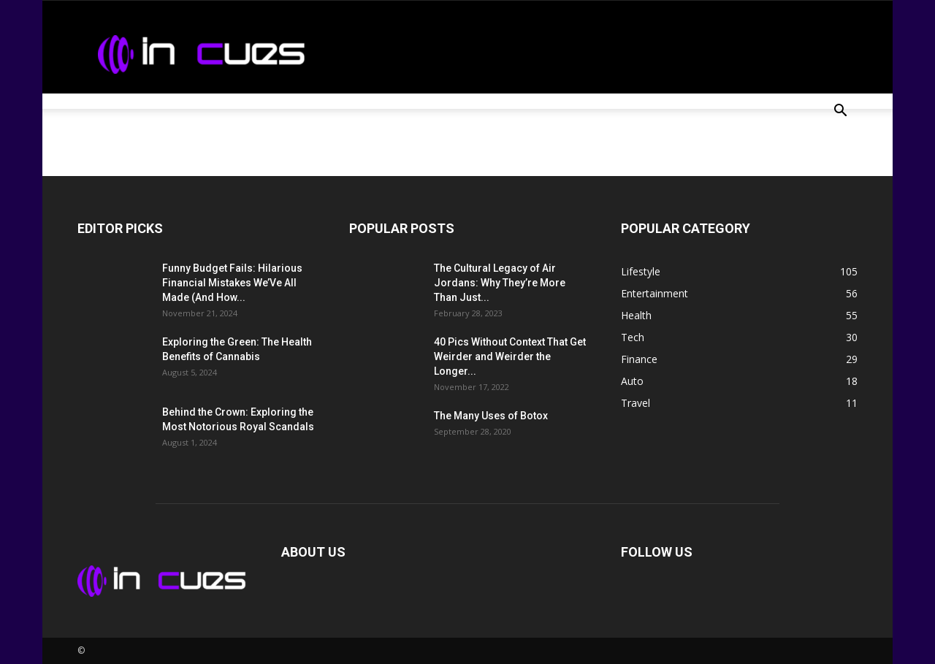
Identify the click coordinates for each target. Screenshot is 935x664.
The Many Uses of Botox (491, 415)
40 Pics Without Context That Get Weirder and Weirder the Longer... (510, 356)
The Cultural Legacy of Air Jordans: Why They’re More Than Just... (499, 282)
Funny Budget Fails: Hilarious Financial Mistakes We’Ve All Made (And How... (232, 282)
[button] (840, 112)
